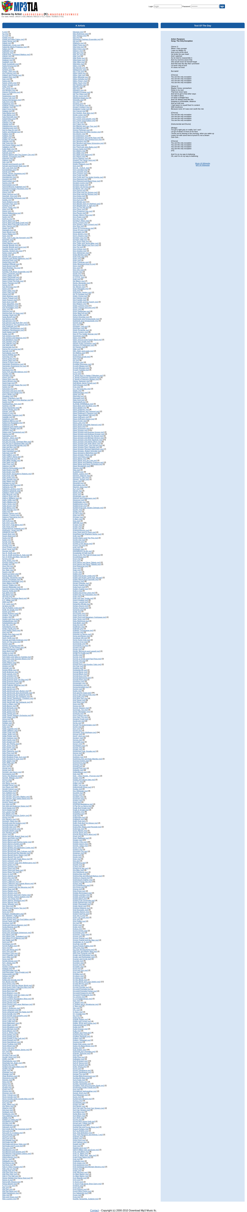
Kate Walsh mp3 (8, 481)
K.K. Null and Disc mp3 (82, 389)
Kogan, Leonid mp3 (80, 602)
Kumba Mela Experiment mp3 (84, 1076)
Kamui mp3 (6, 192)
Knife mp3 (77, 536)
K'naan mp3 (77, 525)
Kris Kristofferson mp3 (81, 885)
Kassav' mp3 (7, 411)
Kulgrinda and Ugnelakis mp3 (84, 1051)
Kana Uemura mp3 (9, 194)
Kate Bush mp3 (8, 449)
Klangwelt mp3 (78, 398)
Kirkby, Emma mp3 (80, 296)
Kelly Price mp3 (8, 753)
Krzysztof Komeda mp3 (82, 989)
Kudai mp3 (77, 1027)
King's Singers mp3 (80, 236)
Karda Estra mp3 (8, 262)
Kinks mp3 (77, 258)
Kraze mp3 (77, 836)
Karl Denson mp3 (9, 321)
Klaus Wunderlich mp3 (81, 466)
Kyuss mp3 (77, 1195)
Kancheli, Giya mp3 (9, 196)
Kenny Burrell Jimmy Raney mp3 (15, 855)
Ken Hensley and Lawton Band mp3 (16, 798)
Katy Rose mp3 (8, 526)
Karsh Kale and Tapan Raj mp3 (14, 385)
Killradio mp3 (78, 86)
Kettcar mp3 (7, 976)
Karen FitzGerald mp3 (10, 277)
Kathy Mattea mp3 (9, 502)
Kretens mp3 (78, 849)
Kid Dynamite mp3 (9, 1135)
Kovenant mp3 (78, 798)
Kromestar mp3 (79, 932)
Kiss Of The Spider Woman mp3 (85, 334)
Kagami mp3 (7, 69)
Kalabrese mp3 (8, 103)
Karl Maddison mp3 (9, 340)
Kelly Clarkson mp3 (9, 738)
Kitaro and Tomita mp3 (81, 341)
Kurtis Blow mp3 (79, 1114)
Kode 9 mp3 (77, 591)
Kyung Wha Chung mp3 (82, 1191)
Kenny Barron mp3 (9, 840)
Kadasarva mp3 (8, 58)
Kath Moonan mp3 (9, 494)
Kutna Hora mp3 (79, 1140)
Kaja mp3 (6, 94)
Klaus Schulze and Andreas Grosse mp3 (88, 432)
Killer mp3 (76, 56)
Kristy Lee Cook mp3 (81, 917)
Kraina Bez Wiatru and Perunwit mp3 (87, 827)
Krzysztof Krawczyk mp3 (82, 993)
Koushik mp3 (78, 793)
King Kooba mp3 (79, 198)
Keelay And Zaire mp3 (10, 634)
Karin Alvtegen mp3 (9, 296)
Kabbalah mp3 (8, 51)
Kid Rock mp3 (7, 1165)
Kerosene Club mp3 (10, 953)
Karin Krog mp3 (8, 302)
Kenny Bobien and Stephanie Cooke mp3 (18, 847)
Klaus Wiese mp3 (79, 458)
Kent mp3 (6, 912)
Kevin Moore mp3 (9, 1031)
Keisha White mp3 (9, 670)
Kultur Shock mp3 (79, 1067)
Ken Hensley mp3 (9, 795)
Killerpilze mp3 (78, 64)
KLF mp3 (76, 489)
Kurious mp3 (78, 1101)
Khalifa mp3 (6, 1068)
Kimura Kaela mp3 (80, 149)
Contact (94, 1210)
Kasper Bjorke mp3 (9, 409)
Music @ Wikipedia (202, 163)
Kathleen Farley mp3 (10, 492)
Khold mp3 (6, 1089)
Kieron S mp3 (7, 1180)
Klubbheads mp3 (79, 502)
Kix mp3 (76, 360)
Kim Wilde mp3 (78, 153)
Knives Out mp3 (79, 545)
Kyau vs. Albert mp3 (80, 1153)
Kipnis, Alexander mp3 (81, 283)
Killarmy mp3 (78, 51)
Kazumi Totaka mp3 (9, 585)
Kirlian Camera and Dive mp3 (84, 307)
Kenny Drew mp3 (9, 868)
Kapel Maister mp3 (9, 243)
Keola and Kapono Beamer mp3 (14, 925)
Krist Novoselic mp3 (80, 910)
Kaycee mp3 (7, 551)
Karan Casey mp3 (9, 253)
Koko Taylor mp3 (79, 619)
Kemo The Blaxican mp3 (11, 776)
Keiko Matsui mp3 (9, 662)
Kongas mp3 (78, 662)
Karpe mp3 (6, 377)
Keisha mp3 (6, 666)
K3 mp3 (5, 36)
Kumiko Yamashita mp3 (82, 1084)
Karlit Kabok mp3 (9, 332)
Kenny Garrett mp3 (9, 876)
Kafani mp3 (6, 68)
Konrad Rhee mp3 (80, 679)
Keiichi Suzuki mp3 (9, 655)
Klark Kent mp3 (79, 400)
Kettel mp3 (6, 978)
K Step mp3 (77, 1006)
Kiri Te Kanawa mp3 (80, 294)
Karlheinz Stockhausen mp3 (13, 328)
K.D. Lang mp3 (8, 604)
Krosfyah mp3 (78, 944)
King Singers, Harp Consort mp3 (85, 224)
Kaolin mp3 (6, 228)
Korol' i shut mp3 (79, 736)
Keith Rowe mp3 (8, 710)
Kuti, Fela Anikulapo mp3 (82, 1133)
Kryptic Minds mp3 (80, 980)
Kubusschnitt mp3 (79, 1025)
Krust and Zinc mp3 (80, 970)
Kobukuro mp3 (78, 581)
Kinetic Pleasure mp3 (81, 164)
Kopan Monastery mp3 (81, 712)
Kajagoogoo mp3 (8, 96)
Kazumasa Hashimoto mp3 (12, 581)
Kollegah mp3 (78, 628)
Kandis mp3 (6, 200)
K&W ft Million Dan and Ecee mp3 (86, 1150)
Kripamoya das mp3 (80, 868)
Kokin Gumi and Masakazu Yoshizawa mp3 (89, 617)
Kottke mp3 (77, 783)
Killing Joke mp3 (79, 75)
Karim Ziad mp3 (8, 292)
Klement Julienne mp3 (81, 475)
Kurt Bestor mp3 (79, 1106)
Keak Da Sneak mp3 (10, 610)
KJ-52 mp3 (77, 374)
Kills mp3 (76, 88)
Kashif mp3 (6, 402)
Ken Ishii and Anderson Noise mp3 (15, 806)
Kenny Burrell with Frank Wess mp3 (16, 859)
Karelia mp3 (7, 270)
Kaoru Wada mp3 (9, 234)
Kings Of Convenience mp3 (83, 228)
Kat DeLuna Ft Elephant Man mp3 (15, 443)
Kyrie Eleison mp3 (80, 1189)
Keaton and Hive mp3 (10, 619)
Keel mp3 (6, 632)
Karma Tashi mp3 (9, 360)
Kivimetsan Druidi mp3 (81, 357)
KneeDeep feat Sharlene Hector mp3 (87, 534)
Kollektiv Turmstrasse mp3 (83, 630)
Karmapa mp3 (7, 357)
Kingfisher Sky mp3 (80, 188)
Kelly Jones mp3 (8, 746)
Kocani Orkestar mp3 (81, 583)
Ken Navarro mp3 (9, 819)
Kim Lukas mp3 (79, 124)
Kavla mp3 (6, 538)
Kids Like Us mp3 (9, 1169)
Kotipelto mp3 (78, 770)
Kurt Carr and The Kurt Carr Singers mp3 (88, 1108)
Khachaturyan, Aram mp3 (12, 1063)
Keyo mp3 (6, 1053)
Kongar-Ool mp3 (79, 661)
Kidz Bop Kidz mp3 (9, 1174)
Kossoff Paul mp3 (79, 768)
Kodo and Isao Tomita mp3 (83, 598)
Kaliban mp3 (7, 134)
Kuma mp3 (77, 1068)
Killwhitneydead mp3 (81, 98)
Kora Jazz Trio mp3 (80, 717)
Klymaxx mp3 (78, 517)
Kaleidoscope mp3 (9, 126)
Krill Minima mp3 (79, 863)
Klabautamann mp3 (80, 392)
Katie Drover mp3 (9, 506)
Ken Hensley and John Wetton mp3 (16, 797)
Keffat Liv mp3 (7, 653)
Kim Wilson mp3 (79, 156)
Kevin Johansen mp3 (10, 1010)
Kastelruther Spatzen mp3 (12, 415)
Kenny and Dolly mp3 (10, 838)
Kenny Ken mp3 (8, 878)
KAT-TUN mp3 (8, 521)
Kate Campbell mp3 (10, 451)
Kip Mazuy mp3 (79, 281)
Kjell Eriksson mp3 (80, 385)
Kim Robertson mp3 (80, 136)
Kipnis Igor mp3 (79, 285)
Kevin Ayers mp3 (8, 983)
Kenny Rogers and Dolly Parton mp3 (16, 895)
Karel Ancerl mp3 (9, 266)
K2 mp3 (5, 34)
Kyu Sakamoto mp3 (80, 1193)
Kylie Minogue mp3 (80, 1172)
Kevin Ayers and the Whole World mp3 (17, 985)
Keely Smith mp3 (8, 638)
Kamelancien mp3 (9, 177)
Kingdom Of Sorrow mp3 (82, 187)
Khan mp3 (6, 1070)
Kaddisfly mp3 (7, 62)
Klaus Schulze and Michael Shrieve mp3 (88, 438)
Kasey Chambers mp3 (11, 398)
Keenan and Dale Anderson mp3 (14, 640)
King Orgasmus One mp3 (82, 211)
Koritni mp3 (77, 727)
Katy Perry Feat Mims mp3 (12, 525)
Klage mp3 (77, 394)
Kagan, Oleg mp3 (9, 71)
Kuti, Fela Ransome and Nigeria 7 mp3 (88, 1135)
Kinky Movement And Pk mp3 (84, 264)
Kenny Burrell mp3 (9, 849)
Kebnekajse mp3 (8, 627)
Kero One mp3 (8, 951)
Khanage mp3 (7, 1072)
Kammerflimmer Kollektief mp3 (14, 187)
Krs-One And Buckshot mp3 (83, 949)
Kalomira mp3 (7, 158)
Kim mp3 (76, 102)
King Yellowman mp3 (81, 253)
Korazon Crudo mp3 (80, 719)
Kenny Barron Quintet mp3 (12, 844)
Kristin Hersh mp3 (79, 906)
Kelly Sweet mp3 (8, 761)
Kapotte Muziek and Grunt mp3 (14, 247)
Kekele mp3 (6, 721)
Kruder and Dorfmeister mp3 (84, 957)
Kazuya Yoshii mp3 (9, 591)
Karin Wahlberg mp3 (10, 306)
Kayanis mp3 (7, 545)
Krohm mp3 (77, 925)
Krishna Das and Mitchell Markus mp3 (87, 876)
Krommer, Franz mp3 (81, 934)
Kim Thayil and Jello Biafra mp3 (85, 147)
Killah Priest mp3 (79, 45)
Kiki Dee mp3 (7, 1189)
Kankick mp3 (7, 205)
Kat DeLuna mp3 (8, 440)
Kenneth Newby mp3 (10, 830)
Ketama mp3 (7, 968)
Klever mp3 (77, 481)
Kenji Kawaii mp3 (9, 810)
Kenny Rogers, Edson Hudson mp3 (15, 897)
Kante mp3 (6, 217)
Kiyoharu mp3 (78, 362)
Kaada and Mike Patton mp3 (13, 39)
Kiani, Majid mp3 (8, 1104)
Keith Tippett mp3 (9, 713)
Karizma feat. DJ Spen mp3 (13, 313)
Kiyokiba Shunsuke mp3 (82, 364)
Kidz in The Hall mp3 (10, 1176)
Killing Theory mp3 (80, 81)
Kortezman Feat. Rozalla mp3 (84, 751)
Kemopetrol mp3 (8, 774)
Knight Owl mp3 (79, 540)
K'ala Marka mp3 (8, 115)
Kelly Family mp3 (9, 740)
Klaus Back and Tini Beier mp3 (84, 406)
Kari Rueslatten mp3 (10, 307)
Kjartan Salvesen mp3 (81, 381)
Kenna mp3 (6, 817)
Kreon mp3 (77, 847)
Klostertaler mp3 (79, 496)
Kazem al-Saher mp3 (10, 574)
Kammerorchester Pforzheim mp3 (15, 188)
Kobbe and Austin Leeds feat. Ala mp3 (87, 577)
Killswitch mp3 (78, 90)
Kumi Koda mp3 (79, 1080)
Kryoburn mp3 (78, 976)
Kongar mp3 (77, 657)
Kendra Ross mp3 (9, 791)
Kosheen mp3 (78, 757)
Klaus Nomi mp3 (79, 426)
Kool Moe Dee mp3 (80, 698)
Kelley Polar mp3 (8, 732)
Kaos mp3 (6, 236)
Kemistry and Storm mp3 (11, 772)
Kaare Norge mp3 (9, 41)
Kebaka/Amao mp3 (9, 621)
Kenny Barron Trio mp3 (11, 846)
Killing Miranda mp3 (80, 77)
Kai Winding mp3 (8, 90)
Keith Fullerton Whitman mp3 (13, 685)
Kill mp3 (76, 41)
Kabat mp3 (6, 49)
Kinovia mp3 (77, 272)
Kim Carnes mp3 (79, 111)
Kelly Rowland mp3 (9, 755)
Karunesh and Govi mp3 (11, 391)
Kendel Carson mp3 (10, 789)
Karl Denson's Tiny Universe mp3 (15, 324)
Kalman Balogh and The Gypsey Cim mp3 (18, 154)
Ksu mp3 (76, 1008)
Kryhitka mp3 (78, 974)
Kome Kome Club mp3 (81, 640)
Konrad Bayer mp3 (80, 672)
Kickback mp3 (7, 1112)
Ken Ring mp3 (7, 906)
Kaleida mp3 (7, 124)
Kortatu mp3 (77, 749)
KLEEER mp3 (78, 472)
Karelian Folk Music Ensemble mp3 (15, 272)
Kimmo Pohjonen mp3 (81, 130)
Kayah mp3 (6, 542)
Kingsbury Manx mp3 (81, 221)
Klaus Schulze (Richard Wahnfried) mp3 (88, 449)
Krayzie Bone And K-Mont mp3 (84, 834)
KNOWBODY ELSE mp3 (82, 551)
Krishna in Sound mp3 (81, 878)
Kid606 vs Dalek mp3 (10, 1119)
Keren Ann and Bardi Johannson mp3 (16, 932)
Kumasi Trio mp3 (79, 1074)
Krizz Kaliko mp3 (79, 921)
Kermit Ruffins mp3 (9, 946)
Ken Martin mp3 (8, 814)
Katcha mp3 (7, 434)
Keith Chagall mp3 (9, 676)
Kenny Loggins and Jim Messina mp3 (16, 887)
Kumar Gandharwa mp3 (82, 1072)
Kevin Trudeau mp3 (9, 1044)
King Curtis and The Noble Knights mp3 (88, 177)
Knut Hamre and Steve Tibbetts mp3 (87, 564)
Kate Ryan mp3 (8, 475)
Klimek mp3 (77, 491)
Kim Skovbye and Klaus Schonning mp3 (88, 143)
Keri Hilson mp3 (8, 934)
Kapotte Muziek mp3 (10, 245)
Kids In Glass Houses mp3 (12, 1167)
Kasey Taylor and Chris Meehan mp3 (16, 400)
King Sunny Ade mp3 (81, 241)
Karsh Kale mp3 (8, 383)
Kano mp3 (6, 209)
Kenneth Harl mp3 (9, 827)
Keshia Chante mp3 (10, 966)
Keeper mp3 (7, 644)
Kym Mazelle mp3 (79, 1178)
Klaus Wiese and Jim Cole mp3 (85, 460)
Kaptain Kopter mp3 (10, 249)
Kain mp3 (6, 79)
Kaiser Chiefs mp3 (9, 83)
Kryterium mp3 (78, 985)
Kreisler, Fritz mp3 (80, 842)
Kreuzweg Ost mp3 (80, 851)
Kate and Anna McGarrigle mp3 (14, 445)
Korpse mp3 (77, 747)
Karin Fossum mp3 (9, 300)
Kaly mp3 (6, 162)
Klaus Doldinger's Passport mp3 (85, 413)
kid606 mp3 (6, 1118)
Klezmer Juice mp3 (80, 487)
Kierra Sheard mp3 (9, 1184)
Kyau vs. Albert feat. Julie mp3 (84, 1155)
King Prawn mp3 (79, 217)
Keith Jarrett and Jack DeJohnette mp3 (17, 693)
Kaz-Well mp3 (7, 593)
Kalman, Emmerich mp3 (11, 156)
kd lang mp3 (7, 606)
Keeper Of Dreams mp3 (11, 645)
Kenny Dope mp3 (9, 864)
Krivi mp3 (76, 919)
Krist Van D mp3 (79, 915)
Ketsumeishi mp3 (9, 974)
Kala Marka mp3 (8, 113)
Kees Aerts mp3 (8, 651)
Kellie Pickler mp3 (9, 736)
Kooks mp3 (77, 691)
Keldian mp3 (7, 723)
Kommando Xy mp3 (80, 645)
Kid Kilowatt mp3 (8, 1140)
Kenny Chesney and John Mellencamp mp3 (19, 863)
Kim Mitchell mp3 (79, 128)
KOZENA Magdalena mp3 (83, 804)
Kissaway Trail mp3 (80, 326)
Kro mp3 (76, 923)
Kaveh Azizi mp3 (8, 534)
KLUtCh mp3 (78, 513)
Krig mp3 (76, 861)
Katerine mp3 (7, 466)
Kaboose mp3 (7, 53)
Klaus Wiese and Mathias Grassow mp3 (88, 462)
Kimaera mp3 (78, 103)
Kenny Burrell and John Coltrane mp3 (16, 851)
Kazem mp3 (7, 572)
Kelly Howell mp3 (9, 742)
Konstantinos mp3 (80, 685)
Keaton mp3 (7, 617)
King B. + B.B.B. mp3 (81, 168)
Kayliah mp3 (7, 564)
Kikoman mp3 (78, 32)
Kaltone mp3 (7, 160)
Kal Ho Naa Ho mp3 (10, 130)
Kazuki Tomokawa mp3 (11, 579)
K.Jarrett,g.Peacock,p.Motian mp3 (86, 379)
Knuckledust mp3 (79, 557)
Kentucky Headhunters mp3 (13, 914)
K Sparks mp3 (78, 1002)
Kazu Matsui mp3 (9, 583)
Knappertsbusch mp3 (81, 530)
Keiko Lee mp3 (8, 661)
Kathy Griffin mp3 (9, 500)
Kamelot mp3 (7, 179)
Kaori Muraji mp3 (8, 232)
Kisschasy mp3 (78, 328)
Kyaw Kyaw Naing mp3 (82, 1157)
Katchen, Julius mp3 (10, 438)
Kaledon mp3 (7, 122)
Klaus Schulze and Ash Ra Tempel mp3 (88, 436)
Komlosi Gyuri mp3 (80, 642)
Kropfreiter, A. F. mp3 (81, 942)
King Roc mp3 (78, 219)
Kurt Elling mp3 (79, 1112)
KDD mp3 (6, 602)
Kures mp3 (77, 1097)
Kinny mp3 (77, 266)
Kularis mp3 (77, 1048)
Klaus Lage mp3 (79, 423)
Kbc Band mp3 (8, 594)
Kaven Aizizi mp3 (9, 536)
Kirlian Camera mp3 (80, 306)
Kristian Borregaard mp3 (82, 893)
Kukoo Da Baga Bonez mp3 (83, 1046)
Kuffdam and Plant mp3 (82, 1033)
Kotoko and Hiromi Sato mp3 (84, 780)
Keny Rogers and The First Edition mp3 (17, 919)
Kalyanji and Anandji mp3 (12, 164)
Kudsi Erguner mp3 (80, 1029)
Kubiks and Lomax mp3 (82, 1021)
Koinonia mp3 (78, 610)
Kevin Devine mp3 (9, 1002)
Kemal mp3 (6, 768)
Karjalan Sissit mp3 (9, 315)
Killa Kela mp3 (78, 47)
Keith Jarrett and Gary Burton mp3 (15, 691)
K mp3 (4, 32)
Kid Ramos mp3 (8, 1163)
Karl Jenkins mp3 (9, 336)
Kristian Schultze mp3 (81, 897)
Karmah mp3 (7, 351)
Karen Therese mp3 (10, 283)
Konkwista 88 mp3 (80, 670)
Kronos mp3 (77, 936)
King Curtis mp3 (79, 175)
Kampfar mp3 (7, 190)
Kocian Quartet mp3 (80, 585)
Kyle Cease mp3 (79, 1163)
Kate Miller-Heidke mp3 (11, 460)
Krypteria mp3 (78, 978)
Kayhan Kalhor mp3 (10, 562)
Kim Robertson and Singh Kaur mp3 (87, 137)
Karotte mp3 (7, 374)
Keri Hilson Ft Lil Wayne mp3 (13, 938)
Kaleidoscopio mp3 (9, 128)
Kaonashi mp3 (7, 230)
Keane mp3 (6, 611)
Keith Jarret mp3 (8, 687)
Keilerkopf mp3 (8, 664)
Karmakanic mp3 (8, 353)
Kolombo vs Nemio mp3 (82, 634)
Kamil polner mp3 (9, 181)
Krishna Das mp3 (79, 874)
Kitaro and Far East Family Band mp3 (87, 340)
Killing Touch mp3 (79, 83)
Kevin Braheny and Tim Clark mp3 (15, 995)
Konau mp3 (77, 649)
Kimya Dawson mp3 (80, 158)
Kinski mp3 (77, 273)
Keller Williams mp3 (10, 730)
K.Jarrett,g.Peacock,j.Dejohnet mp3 (86, 377)
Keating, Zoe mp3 (9, 615)
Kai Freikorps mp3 (9, 73)
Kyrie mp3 (77, 1187)
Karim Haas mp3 (8, 290)
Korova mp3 (77, 740)
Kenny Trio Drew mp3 (10, 898)
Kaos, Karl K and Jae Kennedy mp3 (16, 238)
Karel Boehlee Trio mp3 (11, 268)
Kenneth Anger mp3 (10, 825)
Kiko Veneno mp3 (79, 36)
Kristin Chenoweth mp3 (82, 904)
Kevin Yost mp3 (8, 1048)
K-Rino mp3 (77, 866)
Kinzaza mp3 (78, 275)
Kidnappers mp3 (8, 1155)
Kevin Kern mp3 (8, 1017)
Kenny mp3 (6, 834)
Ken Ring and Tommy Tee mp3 (14, 908)
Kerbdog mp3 (7, 929)
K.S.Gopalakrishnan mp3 (82, 999)
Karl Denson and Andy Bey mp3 (14, 323)
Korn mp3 (76, 729)
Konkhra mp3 (78, 668)
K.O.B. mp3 (77, 572)
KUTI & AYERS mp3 (80, 1131)
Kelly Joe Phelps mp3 (10, 744)
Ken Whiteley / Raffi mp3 (11, 915)
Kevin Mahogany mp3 (10, 1023)
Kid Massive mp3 (9, 1150)
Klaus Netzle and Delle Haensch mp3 (87, 425)
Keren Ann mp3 (8, 931)
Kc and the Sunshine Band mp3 (14, 598)
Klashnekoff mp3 (79, 402)
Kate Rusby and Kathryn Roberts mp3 (17, 474)
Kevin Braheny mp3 (9, 993)
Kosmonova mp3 (79, 763)
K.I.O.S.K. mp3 (78, 277)
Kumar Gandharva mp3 (82, 1070)
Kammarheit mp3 (9, 185)
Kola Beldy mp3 (79, 623)
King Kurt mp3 (78, 200)
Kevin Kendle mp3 (9, 1014)
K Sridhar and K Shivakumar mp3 (85, 1004)
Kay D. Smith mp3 (9, 553)
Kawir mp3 (6, 540)
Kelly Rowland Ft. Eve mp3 (12, 759)
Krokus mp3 (77, 929)
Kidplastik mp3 (8, 1161)
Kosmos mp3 (78, 764)
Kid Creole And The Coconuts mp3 (15, 1129)
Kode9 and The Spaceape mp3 (85, 594)
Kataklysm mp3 (8, 419)
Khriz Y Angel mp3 (9, 1095)
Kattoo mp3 (6, 519)
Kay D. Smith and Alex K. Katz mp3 (15, 555)
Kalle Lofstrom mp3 (9, 151)
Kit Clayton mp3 (79, 347)
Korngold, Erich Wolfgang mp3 (84, 732)
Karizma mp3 (7, 311)
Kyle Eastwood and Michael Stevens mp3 (89, 1167)
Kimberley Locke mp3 (81, 109)
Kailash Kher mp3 (9, 77)
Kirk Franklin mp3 (79, 300)
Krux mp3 (76, 972)
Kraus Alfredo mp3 (80, 830)
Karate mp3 (6, 255)
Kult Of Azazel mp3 (80, 1061)
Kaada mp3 (6, 37)
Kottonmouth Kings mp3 (82, 787)
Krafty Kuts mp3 (79, 821)
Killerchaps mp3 (79, 60)
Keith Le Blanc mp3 (9, 704)
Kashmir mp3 (7, 406)
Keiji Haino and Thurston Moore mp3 (16, 659)
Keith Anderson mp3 (10, 672)
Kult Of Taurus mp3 (80, 1063)
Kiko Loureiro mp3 (9, 1199)
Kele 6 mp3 (6, 725)
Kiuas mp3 (77, 355)
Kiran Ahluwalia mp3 (81, 289)
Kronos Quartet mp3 (80, 938)
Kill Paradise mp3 (79, 85)
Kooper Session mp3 (81, 708)
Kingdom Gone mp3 (80, 185)
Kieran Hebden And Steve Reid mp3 (16, 1178)
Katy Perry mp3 (8, 523)
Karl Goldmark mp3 (9, 326)
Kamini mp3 (6, 183)
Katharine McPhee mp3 (11, 485)
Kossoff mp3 (77, 766)
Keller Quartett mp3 (9, 729)
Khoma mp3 (7, 1091)
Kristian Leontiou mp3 (81, 895)
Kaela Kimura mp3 (9, 66)
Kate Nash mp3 (8, 462)
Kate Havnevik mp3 (9, 458)
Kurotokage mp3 (79, 1102)
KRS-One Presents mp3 (82, 953)
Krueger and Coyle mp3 (82, 959)
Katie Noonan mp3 (9, 509)
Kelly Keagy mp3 (8, 747)
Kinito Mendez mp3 (80, 255)
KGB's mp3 (6, 1059)
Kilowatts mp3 (78, 100)
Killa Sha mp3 (78, 53)
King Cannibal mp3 (80, 170)
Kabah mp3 (6, 43)
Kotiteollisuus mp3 (80, 772)
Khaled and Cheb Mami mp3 (13, 1067)
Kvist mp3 (76, 1146)
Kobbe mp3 (77, 574)
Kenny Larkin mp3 (9, 880)
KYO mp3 (76, 1180)
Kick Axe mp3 (7, 1110)
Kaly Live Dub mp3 (9, 168)
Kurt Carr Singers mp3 (81, 1110)
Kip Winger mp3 (79, 287)
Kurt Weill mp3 (78, 1118)
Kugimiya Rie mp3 (80, 1034)
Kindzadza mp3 (79, 162)
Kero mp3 (6, 948)
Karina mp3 (6, 294)
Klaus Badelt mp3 (79, 408)
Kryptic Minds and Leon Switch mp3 (86, 982)
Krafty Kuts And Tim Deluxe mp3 (85, 823)
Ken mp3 (5, 781)
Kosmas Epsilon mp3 (81, 761)
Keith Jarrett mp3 (9, 689)
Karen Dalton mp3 (9, 275)
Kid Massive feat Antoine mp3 (13, 1152)
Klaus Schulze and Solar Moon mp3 (86, 443)
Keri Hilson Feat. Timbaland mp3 (15, 936)
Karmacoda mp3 (8, 347)
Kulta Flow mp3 (79, 1057)
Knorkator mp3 (78, 549)
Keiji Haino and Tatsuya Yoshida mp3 (16, 657)
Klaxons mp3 (78, 468)
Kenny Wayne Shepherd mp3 (13, 900)
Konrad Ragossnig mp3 (82, 678)
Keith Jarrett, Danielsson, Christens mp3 (17, 698)
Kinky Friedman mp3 (81, 262)
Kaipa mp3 (6, 81)
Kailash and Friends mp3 (12, 75)
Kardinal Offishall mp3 (10, 264)
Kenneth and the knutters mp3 (14, 823)
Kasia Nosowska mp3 (10, 408)
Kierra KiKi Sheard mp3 (11, 1182)
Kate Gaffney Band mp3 (11, 457)
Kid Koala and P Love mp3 (12, 1146)
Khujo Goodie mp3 (9, 1097)
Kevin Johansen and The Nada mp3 (16, 1012)
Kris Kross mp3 (79, 887)
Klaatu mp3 (77, 391)
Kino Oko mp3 (78, 270)
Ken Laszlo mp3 (8, 812)
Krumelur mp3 (78, 963)
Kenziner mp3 (7, 923)
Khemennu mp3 (8, 1078)
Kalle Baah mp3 (8, 149)
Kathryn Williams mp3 (10, 498)
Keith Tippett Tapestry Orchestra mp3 (16, 715)
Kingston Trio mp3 (80, 238)
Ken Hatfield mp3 (9, 793)
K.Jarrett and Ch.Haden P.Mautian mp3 (88, 375)
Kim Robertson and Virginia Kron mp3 (87, 139)
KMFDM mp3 (78, 523)
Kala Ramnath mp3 (9, 117)
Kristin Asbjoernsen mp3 (82, 902)
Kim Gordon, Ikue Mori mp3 (83, 113)
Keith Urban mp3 (8, 717)
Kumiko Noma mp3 (80, 1082)
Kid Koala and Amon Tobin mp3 (14, 1144)
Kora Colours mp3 (80, 715)
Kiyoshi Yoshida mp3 (81, 370)
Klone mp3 (77, 494)
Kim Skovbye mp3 (80, 141)
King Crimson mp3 (80, 173)
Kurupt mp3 (77, 1119)
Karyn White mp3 (9, 394)
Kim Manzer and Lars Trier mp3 (85, 126)
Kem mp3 (6, 766)
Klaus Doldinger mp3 (81, 409)
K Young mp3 (78, 1182)
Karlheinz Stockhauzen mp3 (13, 330)
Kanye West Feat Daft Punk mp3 (15, 224)
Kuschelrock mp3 (79, 1125)
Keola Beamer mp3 (9, 927)
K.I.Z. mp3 (77, 372)
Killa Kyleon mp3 (79, 49)
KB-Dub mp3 (7, 596)
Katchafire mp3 (8, 436)
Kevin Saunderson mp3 (11, 1042)
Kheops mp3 (7, 1080)
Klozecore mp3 (78, 500)
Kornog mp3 (77, 734)
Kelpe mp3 (6, 764)
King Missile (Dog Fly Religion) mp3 (86, 204)
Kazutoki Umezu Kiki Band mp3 (14, 589)
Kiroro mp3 (77, 309)
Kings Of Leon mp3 (80, 230)
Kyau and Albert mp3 (81, 1152)
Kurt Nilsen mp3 (79, 1116)
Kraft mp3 (76, 815)
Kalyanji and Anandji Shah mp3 (14, 166)
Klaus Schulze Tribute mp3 (83, 455)
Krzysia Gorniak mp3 (81, 987)
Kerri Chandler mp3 (9, 955)
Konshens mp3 (78, 681)
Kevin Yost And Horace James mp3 (15, 1050)
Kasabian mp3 (7, 396)
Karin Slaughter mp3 (10, 304)
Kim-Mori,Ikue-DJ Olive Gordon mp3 (87, 132)
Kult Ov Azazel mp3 (80, 1065)
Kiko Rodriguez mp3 (80, 34)
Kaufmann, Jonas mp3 (11, 530)
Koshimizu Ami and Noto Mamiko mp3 (87, 759)
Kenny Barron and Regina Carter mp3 (17, 842)
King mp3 (76, 166)
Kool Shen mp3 (79, 702)
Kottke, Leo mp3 (79, 785)
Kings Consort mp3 (80, 222)
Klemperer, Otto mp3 (81, 477)
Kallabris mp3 (7, 147)
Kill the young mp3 (80, 96)
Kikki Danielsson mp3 (10, 1193)
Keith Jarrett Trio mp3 (10, 700)
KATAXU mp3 (7, 430)
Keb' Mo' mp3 (7, 625)
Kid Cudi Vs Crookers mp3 (12, 1133)
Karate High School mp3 (11, 256)
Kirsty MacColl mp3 (80, 313)
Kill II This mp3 (78, 71)
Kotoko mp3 (77, 778)
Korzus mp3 (77, 753)
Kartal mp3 (6, 387)
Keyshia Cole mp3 (9, 1055)
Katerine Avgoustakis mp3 (12, 468)
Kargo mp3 (6, 285)
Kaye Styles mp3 (8, 560)
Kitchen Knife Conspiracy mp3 (84, 343)
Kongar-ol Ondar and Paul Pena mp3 (87, 659)
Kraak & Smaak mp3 (81, 810)
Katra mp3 (6, 511)
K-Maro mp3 (77, 519)
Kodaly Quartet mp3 (80, 589)
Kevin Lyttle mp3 (8, 1021)
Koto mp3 (76, 774)
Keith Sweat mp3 (8, 712)
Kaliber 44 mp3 (8, 139)
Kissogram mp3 (79, 336)
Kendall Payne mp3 (9, 785)
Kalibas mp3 (7, 136)
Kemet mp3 (6, 770)
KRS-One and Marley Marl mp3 (85, 951)
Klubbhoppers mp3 (80, 504)
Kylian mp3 (77, 1170)
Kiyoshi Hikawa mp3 (80, 366)
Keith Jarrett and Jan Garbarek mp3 (16, 696)
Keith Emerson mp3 (10, 678)
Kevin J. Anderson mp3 (11, 1008)
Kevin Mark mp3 (8, 1025)
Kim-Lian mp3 (78, 122)
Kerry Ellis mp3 (8, 957)
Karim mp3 (6, 289)
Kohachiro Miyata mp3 (81, 604)
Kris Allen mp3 (78, 870)
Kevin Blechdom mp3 (10, 989)
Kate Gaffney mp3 (9, 455)
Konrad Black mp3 (80, 674)
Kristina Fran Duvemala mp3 (84, 900)
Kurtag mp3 (77, 1104)
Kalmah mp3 (7, 153)
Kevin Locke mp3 (9, 1019)
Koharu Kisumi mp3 (80, 606)
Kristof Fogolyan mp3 (81, 914)
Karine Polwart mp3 (9, 298)
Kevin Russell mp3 (9, 1040)
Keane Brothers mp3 (10, 613)
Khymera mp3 (7, 1101)
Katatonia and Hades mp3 (12, 426)
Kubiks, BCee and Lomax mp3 (84, 1023)
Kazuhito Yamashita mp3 (11, 577)
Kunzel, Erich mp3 (80, 1093)
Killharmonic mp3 (79, 69)
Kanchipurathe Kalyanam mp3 (14, 198)
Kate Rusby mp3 (8, 472)
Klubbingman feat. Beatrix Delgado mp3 (88, 508)
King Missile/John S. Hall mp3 (84, 205)
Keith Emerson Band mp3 (12, 681)
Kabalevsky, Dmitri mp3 (11, 45)
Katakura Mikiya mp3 (10, 421)
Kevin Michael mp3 (9, 1029)
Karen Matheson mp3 (10, 279)
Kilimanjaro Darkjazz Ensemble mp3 (87, 39)
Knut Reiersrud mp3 (80, 566)
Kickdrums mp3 (8, 1114)
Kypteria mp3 (78, 1186)
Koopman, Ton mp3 (80, 710)
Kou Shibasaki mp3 (80, 791)
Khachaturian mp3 (9, 1061)
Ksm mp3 (76, 1000)
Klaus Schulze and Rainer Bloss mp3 (87, 442)
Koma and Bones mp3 (81, 636)
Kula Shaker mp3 (79, 1050)
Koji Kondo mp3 (79, 613)
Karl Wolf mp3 (7, 345)
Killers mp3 (77, 66)
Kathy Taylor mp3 (9, 504)
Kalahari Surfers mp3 (10, 105)
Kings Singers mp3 (80, 234)
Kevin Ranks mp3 (9, 1034)
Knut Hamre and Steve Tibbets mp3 (86, 562)
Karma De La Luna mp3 (11, 349)
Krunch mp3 (77, 965)
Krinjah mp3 (77, 864)
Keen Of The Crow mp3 (11, 642)
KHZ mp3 (6, 1102)
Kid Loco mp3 (7, 1148)
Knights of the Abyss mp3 (82, 543)
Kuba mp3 (77, 1017)
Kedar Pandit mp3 (9, 628)
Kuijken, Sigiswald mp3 (82, 1040)
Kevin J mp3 (7, 1006)
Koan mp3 (77, 570)
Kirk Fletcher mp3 (79, 298)
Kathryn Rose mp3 (9, 496)
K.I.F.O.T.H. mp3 (8, 1186)
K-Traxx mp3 (78, 1012)
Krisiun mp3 (77, 883)
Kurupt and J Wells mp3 (82, 1123)
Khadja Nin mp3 (8, 1065)
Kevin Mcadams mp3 (10, 1027)
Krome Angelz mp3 (80, 931)
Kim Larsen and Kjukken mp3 (84, 120)
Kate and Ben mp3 (9, 447)
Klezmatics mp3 (79, 485)
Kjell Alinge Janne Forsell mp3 (84, 383)
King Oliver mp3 (79, 209)
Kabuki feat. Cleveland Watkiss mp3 (16, 54)
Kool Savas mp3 (79, 700)
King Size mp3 (78, 226)
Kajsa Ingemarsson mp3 (11, 100)
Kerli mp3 (6, 942)
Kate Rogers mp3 (9, 470)
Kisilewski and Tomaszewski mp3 (85, 321)
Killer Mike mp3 (79, 62)
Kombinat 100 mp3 (80, 638)
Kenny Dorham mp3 (10, 866)
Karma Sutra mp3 (9, 358)
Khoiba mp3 (7, 1087)
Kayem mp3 (7, 559)
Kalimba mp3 (7, 141)
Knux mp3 (77, 568)
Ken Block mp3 (8, 783)
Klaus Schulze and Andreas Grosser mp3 (88, 434)
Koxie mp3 (77, 802)
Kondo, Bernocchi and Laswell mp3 (86, 651)
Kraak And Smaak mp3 (82, 808)
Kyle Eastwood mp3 (80, 1165)
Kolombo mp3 (78, 632)
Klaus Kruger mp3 (80, 421)
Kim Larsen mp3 (79, 117)
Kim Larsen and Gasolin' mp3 (84, 119)
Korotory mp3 (78, 738)
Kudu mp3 (77, 1031)
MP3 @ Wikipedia (203, 165)
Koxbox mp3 (77, 800)
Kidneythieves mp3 (9, 1157)
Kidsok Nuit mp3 (8, 1170)
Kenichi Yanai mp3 (9, 802)
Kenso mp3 (6, 910)
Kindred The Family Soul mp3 (84, 160)
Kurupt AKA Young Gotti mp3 (84, 1121)
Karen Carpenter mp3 (10, 273)
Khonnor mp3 (7, 1093)
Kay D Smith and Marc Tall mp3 (14, 557)
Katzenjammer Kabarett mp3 (13, 528)
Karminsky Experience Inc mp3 (14, 366)
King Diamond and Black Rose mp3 (86, 181)
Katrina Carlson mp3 (10, 513)
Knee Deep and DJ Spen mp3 (84, 532)
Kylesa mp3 (77, 1169)
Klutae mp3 (77, 511)
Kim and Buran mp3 (80, 105)
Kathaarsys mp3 (8, 483)
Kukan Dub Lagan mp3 (82, 1044)
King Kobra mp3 (79, 196)
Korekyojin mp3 (79, 721)
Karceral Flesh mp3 (9, 260)
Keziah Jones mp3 (9, 1057)
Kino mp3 (76, 268)
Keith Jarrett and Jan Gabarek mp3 (15, 695)
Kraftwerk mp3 (78, 819)
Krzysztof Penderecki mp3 (83, 995)
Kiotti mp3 (76, 279)
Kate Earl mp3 (7, 453)
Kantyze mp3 (7, 219)
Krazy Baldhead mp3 (81, 838)
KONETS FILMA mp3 (81, 653)
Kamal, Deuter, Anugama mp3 (14, 173)
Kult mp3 (76, 1055)
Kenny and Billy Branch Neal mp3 (15, 836)
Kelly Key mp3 (7, 749)
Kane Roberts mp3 (9, 202)
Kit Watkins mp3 (79, 353)
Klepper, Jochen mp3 (81, 479)
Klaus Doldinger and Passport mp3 (86, 411)
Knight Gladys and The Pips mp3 (85, 538)
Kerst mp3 (6, 959)
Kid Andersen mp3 (9, 1125)
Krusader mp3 (78, 966)
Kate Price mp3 (8, 464)
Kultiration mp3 (78, 1059)
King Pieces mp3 (79, 213)
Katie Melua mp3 (8, 508)
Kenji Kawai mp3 (8, 808)
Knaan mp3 (77, 526)
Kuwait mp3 (77, 1144)
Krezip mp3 (77, 857)
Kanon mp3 (6, 211)
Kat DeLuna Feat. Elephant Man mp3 (16, 442)
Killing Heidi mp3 (79, 73)
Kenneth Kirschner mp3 (11, 829)
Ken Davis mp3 (8, 787)
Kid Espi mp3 (7, 1136)
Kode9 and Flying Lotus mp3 (84, 593)
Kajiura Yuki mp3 (8, 98)
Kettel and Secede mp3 (11, 980)
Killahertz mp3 (78, 43)
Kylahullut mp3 (78, 1161)
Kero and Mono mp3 (10, 949)
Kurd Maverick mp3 (80, 1095)
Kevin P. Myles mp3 (9, 1033)
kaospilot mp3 (7, 239)
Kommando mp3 (79, 644)
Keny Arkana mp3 (9, 917)
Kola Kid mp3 (78, 625)
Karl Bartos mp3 (8, 319)
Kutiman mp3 (78, 1136)
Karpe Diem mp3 (8, 379)
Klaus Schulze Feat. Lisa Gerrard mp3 (87, 445)
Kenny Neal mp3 (8, 889)
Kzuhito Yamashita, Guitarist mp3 (85, 1199)
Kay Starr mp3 (7, 570)
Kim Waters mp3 (79, 151)
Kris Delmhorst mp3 (80, 872)
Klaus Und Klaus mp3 (81, 457)
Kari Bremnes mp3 (9, 287)
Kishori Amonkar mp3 (81, 317)
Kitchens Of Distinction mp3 (83, 345)
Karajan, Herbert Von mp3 (12, 251)
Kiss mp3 (76, 324)
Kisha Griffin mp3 (79, 315)
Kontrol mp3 (77, 689)
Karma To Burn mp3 (10, 362)
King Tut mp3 (78, 247)
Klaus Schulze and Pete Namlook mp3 (87, 440)
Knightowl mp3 (78, 542)
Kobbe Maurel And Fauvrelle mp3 (85, 579)
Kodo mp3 (77, 596)
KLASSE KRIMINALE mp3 (83, 404)
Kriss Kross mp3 (79, 891)
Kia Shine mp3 (8, 1106)
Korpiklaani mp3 (79, 746)
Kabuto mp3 (7, 56)
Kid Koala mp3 (8, 1142)
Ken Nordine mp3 (9, 832)
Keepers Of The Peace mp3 (13, 647)
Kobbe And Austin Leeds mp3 (84, 576)
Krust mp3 (77, 968)
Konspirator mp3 (79, 683)
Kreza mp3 (77, 855)
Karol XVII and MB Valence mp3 (14, 372)
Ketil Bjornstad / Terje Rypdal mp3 (15, 972)
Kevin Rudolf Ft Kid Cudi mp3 (13, 1038)
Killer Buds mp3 (79, 58)
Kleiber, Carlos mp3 (80, 474)
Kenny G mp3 (7, 874)
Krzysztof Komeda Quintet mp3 (85, 991)
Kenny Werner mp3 (9, 902)
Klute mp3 (77, 515)
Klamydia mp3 (78, 396)
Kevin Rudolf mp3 (9, 1036)
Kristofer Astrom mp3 (81, 912)
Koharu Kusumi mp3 (81, 608)
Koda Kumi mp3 (79, 587)
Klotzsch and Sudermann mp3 (84, 498)
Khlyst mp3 (6, 1085)
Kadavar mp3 (7, 60)
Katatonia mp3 (8, 425)
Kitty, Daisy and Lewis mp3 (83, 351)
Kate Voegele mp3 (9, 479)
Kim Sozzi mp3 (78, 145)
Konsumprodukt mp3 (81, 687)
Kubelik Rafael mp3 (80, 1019)
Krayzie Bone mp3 (80, 832)
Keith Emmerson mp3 (10, 683)
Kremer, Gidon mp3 (80, 846)
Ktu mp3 (76, 1016)
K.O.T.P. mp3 (78, 781)
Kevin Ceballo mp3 (9, 997)
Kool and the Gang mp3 (82, 693)
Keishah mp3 (7, 668)
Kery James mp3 (8, 963)
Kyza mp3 (76, 1197)
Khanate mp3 (7, 1074)
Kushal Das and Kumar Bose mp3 (86, 1127)
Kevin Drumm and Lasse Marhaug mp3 (17, 1004)
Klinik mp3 (77, 492)
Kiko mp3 (6, 1195)
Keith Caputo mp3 (9, 674)
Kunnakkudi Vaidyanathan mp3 (85, 1091)
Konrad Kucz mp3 (79, 676)
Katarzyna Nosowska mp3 (12, 423)
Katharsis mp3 (7, 487)
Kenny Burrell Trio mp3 (11, 857)
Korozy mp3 (77, 744)
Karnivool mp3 (7, 370)
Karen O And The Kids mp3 (12, 281)
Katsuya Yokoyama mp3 (11, 517)
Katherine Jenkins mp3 (11, 489)
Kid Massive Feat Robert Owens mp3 (16, 1153)
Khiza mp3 (6, 1084)
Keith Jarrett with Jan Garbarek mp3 (16, 702)
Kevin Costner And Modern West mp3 (16, 999)
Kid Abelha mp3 (8, 1121)
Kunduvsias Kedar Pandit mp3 (84, 1087)
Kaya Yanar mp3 (8, 549)
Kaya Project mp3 (9, 547)
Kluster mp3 (77, 509)
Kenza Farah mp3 (9, 921)
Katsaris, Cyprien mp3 (10, 515)
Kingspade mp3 (79, 232)
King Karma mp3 (79, 190)
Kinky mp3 (77, 260)
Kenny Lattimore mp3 (10, 881)
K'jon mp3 (76, 387)
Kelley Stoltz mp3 (9, 734)
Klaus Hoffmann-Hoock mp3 (83, 419)
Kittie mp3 (76, 349)
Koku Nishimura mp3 (81, 621)
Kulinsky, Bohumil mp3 (81, 1053)
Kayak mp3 (6, 543)
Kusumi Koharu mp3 (81, 1129)
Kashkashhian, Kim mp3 (11, 404)
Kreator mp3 (77, 840)
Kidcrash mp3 (7, 1127)
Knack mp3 (77, 528)
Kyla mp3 (76, 1159)
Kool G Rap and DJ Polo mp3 (84, 695)
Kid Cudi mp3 (7, 1131)
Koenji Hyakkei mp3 (80, 600)
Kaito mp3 (6, 86)
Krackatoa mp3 (78, 814)
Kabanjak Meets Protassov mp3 (14, 47)
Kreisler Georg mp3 (80, 844)
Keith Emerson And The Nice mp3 (15, 679)
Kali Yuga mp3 (8, 143)
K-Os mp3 (77, 755)
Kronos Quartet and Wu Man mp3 (86, 940)
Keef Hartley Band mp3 (11, 630)
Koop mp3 (77, 704)
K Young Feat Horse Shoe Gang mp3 (87, 1184)
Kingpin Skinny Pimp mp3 (82, 215)
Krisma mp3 (77, 889)
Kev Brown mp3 (8, 982)
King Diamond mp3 (80, 179)
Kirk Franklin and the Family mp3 (85, 302)
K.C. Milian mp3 (8, 600)
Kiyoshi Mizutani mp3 (81, 368)
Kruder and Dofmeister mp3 (83, 955)
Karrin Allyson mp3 (9, 381)
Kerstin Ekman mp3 (9, 961)
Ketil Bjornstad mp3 (9, 970)
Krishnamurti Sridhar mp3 (82, 880)
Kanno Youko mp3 (9, 207)
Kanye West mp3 (9, 221)
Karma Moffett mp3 (9, 355)
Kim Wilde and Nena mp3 (82, 154)
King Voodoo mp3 (79, 251)
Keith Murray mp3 (9, 706)
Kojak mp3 (77, 611)
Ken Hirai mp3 (7, 800)
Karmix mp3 (7, 368)
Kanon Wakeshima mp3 (11, 213)
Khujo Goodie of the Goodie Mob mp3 (17, 1099)
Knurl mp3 (77, 559)
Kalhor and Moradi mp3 (11, 132)
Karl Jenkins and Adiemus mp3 (14, 338)
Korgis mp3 (77, 723)
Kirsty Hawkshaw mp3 (81, 311)
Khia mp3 (6, 1082)
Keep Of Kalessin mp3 (11, 649)
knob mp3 (76, 547)
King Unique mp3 (79, 249)
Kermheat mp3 (8, 944)
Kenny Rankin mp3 (9, 891)
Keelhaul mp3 (7, 636)
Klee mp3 (76, 470)
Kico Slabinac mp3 (9, 1116)
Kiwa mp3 (76, 358)
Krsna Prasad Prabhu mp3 (83, 946)
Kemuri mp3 (7, 780)
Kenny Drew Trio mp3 (10, 872)
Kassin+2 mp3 (7, 413)
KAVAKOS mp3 (8, 532)
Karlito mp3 (6, 334)
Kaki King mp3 (8, 102)
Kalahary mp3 (7, 107)
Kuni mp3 (76, 1089)
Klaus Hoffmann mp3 (81, 417)
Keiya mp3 (6, 719)
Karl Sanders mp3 (9, 341)
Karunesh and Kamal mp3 (12, 392)
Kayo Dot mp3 (7, 566)
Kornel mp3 (77, 730)
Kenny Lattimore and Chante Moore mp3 (18, 883)
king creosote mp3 (80, 171)
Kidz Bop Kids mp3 (9, 1172)
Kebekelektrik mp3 (9, 623)
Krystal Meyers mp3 (80, 983)
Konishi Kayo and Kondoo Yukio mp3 (87, 664)
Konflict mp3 (77, 655)
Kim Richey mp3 (79, 134)
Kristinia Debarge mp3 (81, 908)
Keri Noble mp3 (8, 940)
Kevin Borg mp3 (8, 991)
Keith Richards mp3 (9, 708)
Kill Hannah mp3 (79, 68)
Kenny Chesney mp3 (10, 861)
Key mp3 (5, 1051)
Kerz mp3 (6, 965)
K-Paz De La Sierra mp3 (82, 806)
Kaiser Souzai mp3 (9, 85)
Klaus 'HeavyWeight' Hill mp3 (84, 415)
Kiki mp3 (5, 1187)
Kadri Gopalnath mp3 (10, 64)
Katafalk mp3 (7, 417)
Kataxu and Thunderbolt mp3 (13, 432)
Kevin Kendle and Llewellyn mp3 (14, 1016)
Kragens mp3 (78, 825)
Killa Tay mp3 (78, 54)
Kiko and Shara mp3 (10, 1197)
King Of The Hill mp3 (81, 207)
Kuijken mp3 (77, 1038)
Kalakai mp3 (7, 111)
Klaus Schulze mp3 (80, 430)
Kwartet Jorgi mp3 (80, 1148)
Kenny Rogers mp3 (9, 893)
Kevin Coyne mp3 (9, 1000)
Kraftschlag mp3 (79, 817)
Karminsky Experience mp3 (12, 364)
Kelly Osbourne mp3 (10, 751)
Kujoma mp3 (78, 1042)
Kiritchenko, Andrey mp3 (82, 292)
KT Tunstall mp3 (79, 1014)
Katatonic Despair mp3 (11, 428)
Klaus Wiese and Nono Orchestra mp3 (87, 464)
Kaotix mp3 (6, 241)
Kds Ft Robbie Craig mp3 (12, 608)
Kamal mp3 (6, 171)
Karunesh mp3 (8, 389)
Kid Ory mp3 (7, 1159)
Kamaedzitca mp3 (9, 170)
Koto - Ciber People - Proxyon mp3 (86, 776)
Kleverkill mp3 (78, 483)
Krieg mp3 (77, 859)
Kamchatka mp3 (8, 175)
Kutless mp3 (77, 1138)
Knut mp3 (76, 560)
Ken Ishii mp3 (7, 804)
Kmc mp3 (76, 521)
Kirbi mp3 (76, 290)
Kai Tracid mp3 (8, 88)
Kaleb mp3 (6, 120)
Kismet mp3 (77, 323)
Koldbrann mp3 (79, 627)
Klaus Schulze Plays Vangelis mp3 (86, 447)
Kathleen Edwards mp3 (11, 491)
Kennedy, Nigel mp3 (10, 821)
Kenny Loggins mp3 (10, 885)
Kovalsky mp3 (78, 797)
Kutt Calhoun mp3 (80, 1142)
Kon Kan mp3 (78, 666)
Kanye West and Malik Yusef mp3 (15, 222)
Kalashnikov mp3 (9, 119)
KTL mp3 (76, 1010)
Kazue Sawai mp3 (9, 576)
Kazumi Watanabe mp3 (11, 587)
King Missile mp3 (79, 202)
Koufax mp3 (77, 789)
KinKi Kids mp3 (79, 256)
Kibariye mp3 (7, 1108)
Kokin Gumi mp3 (79, 615)
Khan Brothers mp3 (9, 1076)
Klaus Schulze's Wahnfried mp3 (85, 453)
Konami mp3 (78, 647)
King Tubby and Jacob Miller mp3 (85, 243)
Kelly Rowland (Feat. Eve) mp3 (14, 757)
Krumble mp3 (78, 961)
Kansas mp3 (7, 215)
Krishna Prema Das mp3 (82, 881)
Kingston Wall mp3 (80, 239)
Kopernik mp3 (78, 713)
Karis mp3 (6, 309)
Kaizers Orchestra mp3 (11, 92)
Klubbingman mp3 (80, 506)
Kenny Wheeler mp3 (10, 904)
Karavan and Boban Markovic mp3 (15, 258)
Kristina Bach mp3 (80, 898)
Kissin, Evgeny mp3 (80, 332)
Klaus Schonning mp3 (81, 428)
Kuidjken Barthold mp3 (81, 1036)
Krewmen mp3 (78, 853)
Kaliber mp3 (7, 137)
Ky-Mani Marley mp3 (81, 1174)
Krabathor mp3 (78, 812)
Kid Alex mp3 (7, 1123)
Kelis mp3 (6, 727)
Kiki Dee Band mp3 (9, 1191)
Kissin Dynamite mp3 (81, 330)
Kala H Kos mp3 (8, 109)
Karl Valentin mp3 (9, 343)
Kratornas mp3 (78, 829)
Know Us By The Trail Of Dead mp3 (86, 555)
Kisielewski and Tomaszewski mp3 (86, 319)
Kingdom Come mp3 (81, 183)
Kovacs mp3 (77, 795)
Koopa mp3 (77, 706)
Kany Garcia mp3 (9, 226)
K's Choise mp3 (79, 997)
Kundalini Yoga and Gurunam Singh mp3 (88, 1085)
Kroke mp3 (77, 927)
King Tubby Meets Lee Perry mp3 (85, 245)
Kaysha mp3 (7, 568)
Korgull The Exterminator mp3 (84, 725)
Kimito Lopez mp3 (80, 115)
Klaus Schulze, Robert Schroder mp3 (87, 451)
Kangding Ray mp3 (9, 204)
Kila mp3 (76, 37)
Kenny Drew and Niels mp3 (12, 870)
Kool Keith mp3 (79, 696)
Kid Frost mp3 (7, 1138)
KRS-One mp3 (78, 948)
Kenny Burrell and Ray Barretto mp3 (16, 853)
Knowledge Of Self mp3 (82, 553)
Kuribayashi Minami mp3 (82, 1099)
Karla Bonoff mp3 (9, 317)
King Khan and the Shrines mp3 (85, 194)
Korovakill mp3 (78, 742)
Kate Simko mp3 (8, 477)
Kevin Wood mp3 (9, 1046)
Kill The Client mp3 (80, 94)
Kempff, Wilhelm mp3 (10, 778)
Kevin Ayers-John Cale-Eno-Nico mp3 (16, 987)
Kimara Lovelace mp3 (81, 107)
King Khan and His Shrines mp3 (85, 192)
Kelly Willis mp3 (8, 763)
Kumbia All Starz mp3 (81, 1078)
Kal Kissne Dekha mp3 (11, 145)
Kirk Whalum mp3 (79, 304)
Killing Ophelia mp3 (80, 79)
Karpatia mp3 (7, 375)
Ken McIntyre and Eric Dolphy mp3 (15, 815)
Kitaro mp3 (77, 338)
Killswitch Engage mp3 (81, 92)
